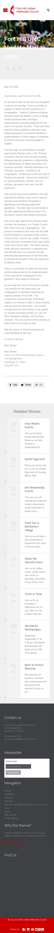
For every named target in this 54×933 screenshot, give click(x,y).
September (10, 794)
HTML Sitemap (11, 818)
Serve (7, 811)
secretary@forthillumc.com (24, 739)
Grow (7, 808)
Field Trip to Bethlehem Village (32, 526)
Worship (9, 801)
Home (7, 791)
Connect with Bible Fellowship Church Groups (26, 804)
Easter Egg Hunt (35, 459)
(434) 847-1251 (14, 736)
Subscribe (11, 761)
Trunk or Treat (33, 594)
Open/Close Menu (5, 10)
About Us (9, 798)
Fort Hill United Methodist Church (31, 920)
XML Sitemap (11, 815)
